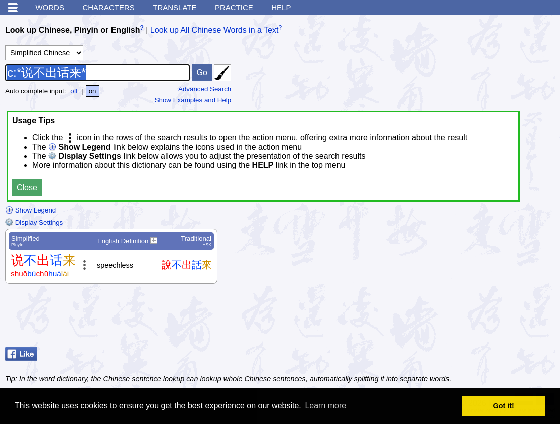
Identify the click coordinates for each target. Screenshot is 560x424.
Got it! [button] (503, 406)
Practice (234, 7)
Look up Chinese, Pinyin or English (72, 30)
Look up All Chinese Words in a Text (214, 30)
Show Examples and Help (193, 100)
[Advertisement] (474, 318)
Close (27, 187)
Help (281, 7)
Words (49, 7)
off (74, 91)
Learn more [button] (325, 405)
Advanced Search (204, 89)
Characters (108, 7)
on (92, 91)
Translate (174, 7)
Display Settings (34, 222)
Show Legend (30, 210)
